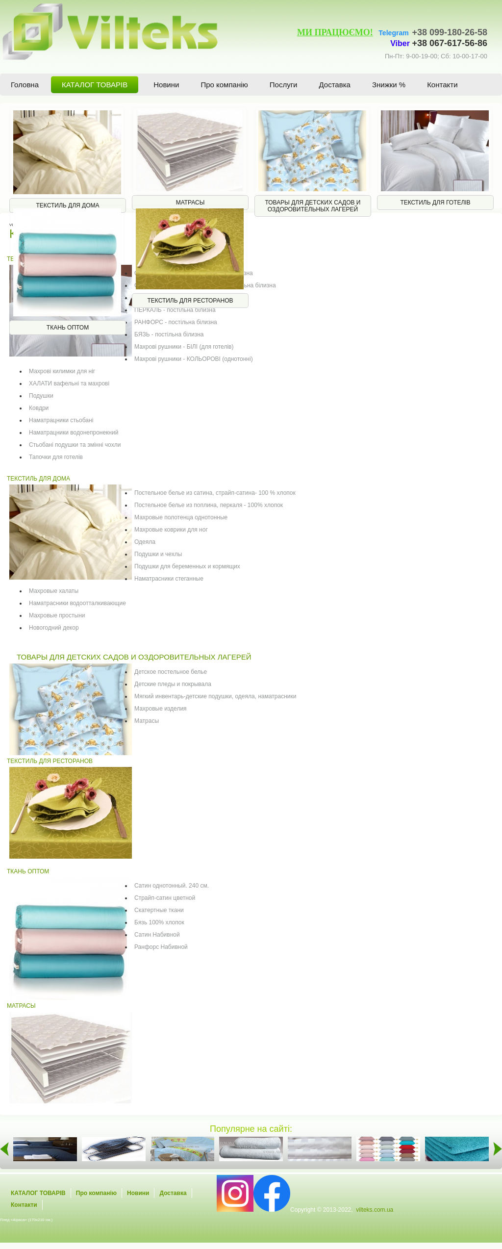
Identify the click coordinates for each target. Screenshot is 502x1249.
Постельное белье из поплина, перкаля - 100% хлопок (208, 505)
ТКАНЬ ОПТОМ (28, 871)
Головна (25, 84)
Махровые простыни (57, 615)
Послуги (284, 84)
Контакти (442, 84)
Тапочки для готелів (56, 457)
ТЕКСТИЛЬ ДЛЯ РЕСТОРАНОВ (50, 761)
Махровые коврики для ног (171, 529)
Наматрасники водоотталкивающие (77, 603)
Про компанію (224, 84)
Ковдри (39, 408)
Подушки (41, 395)
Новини (166, 84)
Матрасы (146, 720)
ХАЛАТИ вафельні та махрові (69, 383)
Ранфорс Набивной (161, 946)
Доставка (335, 84)
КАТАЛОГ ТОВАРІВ (94, 84)
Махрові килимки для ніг (62, 371)
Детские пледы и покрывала (172, 684)
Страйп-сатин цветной (164, 897)
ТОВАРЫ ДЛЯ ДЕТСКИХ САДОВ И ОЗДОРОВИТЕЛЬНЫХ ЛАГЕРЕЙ (134, 657)
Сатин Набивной (157, 934)
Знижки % (388, 84)
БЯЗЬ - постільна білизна (168, 334)
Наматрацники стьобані (61, 420)
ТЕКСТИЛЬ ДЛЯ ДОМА (38, 478)
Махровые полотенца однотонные (180, 517)
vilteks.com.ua (374, 1209)
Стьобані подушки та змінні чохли (75, 444)
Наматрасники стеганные (168, 578)
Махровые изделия (160, 708)
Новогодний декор (54, 627)
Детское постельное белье (170, 671)
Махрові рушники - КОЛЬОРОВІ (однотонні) (193, 359)
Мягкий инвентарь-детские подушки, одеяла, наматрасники (215, 696)
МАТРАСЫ (21, 1005)
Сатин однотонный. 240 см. (171, 885)
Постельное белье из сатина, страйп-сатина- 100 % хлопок (215, 492)
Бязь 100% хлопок (159, 922)
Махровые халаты (53, 590)
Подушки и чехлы (158, 554)
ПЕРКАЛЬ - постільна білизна (175, 309)
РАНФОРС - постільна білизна (175, 322)
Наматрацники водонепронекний (73, 432)
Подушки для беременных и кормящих (187, 566)
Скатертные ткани (159, 910)
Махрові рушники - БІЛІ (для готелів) (183, 346)
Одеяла (144, 541)
